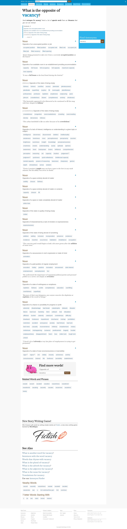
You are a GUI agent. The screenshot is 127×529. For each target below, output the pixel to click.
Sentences (52, 4)
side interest (69, 267)
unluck (25, 338)
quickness (36, 157)
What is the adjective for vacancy (37, 469)
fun (48, 271)
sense (42, 165)
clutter (25, 214)
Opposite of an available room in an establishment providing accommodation (43, 30)
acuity (53, 146)
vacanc (49, 498)
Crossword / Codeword (48, 519)
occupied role (52, 47)
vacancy (51, 372)
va (27, 498)
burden (33, 315)
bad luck (69, 323)
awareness (27, 149)
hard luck (33, 312)
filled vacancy (35, 51)
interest (37, 358)
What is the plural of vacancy (35, 463)
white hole (26, 203)
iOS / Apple (63, 513)
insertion (35, 240)
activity (67, 355)
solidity (25, 181)
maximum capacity (68, 68)
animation (26, 256)
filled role (63, 47)
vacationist (26, 387)
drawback (26, 319)
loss (55, 334)
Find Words (68, 4)
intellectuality (65, 135)
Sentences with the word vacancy (37, 456)
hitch (47, 312)
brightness (26, 142)
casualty (35, 326)
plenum (25, 97)
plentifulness (66, 90)
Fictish (58, 425)
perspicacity (64, 138)
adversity (26, 308)
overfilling (69, 288)
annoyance (43, 323)
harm (50, 334)
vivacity (51, 355)
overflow (40, 86)
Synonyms (24, 4)
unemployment (40, 271)
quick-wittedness (47, 157)
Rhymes (46, 4)
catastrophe (56, 308)
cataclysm (49, 315)
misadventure (64, 326)
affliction (26, 315)
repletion (45, 94)
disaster (72, 308)
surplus (43, 90)
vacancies (59, 387)
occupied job (72, 47)
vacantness (56, 384)
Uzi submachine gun (47, 490)
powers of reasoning (43, 161)
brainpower (42, 149)
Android (62, 515)
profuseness (27, 94)
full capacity (56, 68)
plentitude (26, 90)
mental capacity (28, 161)
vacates (50, 387)
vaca (36, 498)
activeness (59, 355)
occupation (72, 240)
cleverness (36, 135)
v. (37, 490)
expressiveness (28, 225)
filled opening (47, 51)
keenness (55, 161)
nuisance (47, 330)
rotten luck (62, 334)
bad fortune (60, 323)
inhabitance (62, 240)
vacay (25, 391)
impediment (45, 319)
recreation (49, 267)
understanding (44, 146)
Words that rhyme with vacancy (36, 459)
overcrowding (71, 114)
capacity (26, 68)
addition (26, 236)
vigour (32, 355)
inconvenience (45, 326)
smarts (35, 146)
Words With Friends (47, 515)
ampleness (54, 94)
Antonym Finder (37, 478)
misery (73, 326)
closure (32, 181)
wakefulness (68, 358)
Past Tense (33, 521)
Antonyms (31, 4)
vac (33, 490)
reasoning (36, 153)
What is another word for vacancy (37, 453)
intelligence (27, 135)
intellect (55, 135)
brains (50, 149)
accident (35, 323)
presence (60, 236)
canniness (36, 142)
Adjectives (33, 513)
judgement (64, 153)
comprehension (68, 149)
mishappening (37, 330)
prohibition (71, 319)
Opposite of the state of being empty (38, 32)
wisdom (48, 165)
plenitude (56, 86)
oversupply (56, 90)
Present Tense (34, 522)
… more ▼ (28, 37)
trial (60, 312)
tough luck (72, 334)
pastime (41, 267)
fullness (25, 86)
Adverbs (33, 515)
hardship (41, 312)
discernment (47, 135)
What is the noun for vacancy (35, 472)
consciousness (28, 358)
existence (69, 236)
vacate (25, 384)
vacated (39, 384)
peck (71, 94)
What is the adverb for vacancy (36, 466)
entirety (62, 97)
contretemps (59, 315)
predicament (57, 330)
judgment (26, 157)
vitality (44, 355)
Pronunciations (86, 4)
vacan (43, 498)
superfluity (35, 90)
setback (54, 312)
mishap (63, 319)
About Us (76, 515)
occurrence (43, 240)
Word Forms (76, 4)
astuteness (27, 138)
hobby (34, 267)
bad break (46, 308)
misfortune (26, 330)
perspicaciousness (64, 142)
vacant (32, 384)
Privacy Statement (78, 519)
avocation (26, 267)
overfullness (27, 291)
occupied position (29, 47)
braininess (36, 138)
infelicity (54, 326)
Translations (60, 4)
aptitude (60, 146)
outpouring (63, 94)
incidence (26, 240)
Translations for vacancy (33, 475)
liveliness (50, 358)
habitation (53, 240)
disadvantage (36, 308)
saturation (60, 288)
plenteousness (66, 86)
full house (34, 68)
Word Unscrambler (47, 513)
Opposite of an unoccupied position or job (34, 28)
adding (33, 236)
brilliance (58, 149)
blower (44, 97)
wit (42, 153)
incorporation (50, 236)
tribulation (67, 312)
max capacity (27, 71)
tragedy (65, 330)
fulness (33, 86)
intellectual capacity (61, 157)
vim (38, 355)
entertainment (27, 271)
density (25, 118)
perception (26, 153)
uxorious (63, 490)
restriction (26, 323)
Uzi (57, 490)
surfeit (41, 288)
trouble (73, 330)
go (102, 41)
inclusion (41, 236)
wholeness (70, 97)
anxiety (52, 323)
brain (34, 149)
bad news (26, 326)
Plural (32, 517)
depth (25, 165)
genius (72, 161)
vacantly (43, 387)
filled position (41, 47)
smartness (26, 146)
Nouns (22, 521)
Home (75, 513)
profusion (37, 94)
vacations (68, 387)
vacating (35, 387)
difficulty (68, 315)
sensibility (58, 358)
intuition (56, 153)
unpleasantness (28, 334)
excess (48, 86)
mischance (54, 319)
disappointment (41, 334)
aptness (68, 146)
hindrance (35, 319)
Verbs (22, 522)
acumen (73, 138)
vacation (47, 384)
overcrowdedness (50, 114)
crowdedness (35, 97)
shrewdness (33, 165)
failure (25, 312)
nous (43, 138)
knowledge (51, 142)
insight (44, 142)
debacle (64, 308)
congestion (38, 114)
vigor (25, 355)
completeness (53, 97)
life (44, 358)
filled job (26, 51)
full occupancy (44, 68)
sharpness (64, 161)
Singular (33, 519)
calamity (41, 315)
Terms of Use (77, 517)
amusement (59, 267)
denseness (34, 118)
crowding (61, 114)
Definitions (39, 4)
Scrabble (45, 517)
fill (49, 90)
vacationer (65, 384)
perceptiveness (53, 138)
